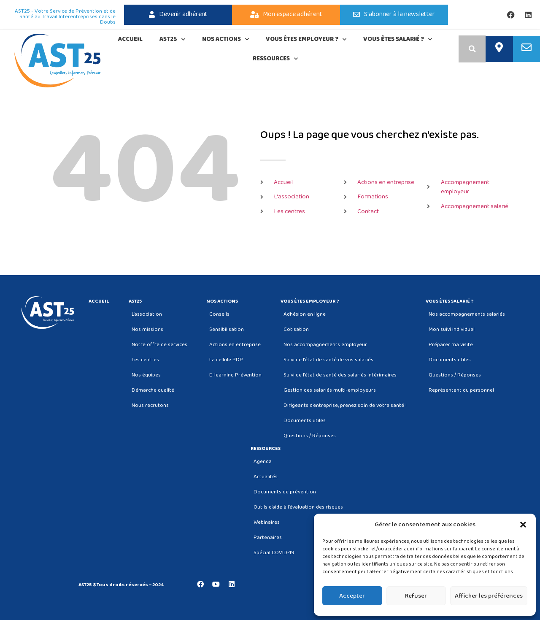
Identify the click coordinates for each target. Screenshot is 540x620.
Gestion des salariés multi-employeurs (330, 390)
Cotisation (296, 329)
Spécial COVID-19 (274, 552)
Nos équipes (146, 375)
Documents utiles (305, 420)
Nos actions (225, 39)
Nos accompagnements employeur (325, 344)
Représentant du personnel (461, 390)
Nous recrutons (150, 405)
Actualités (266, 476)
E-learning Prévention (235, 375)
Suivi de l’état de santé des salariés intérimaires (340, 375)
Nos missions (147, 329)
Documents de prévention (285, 491)
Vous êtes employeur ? (306, 39)
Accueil (130, 39)
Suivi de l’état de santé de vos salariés (328, 359)
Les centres (145, 359)
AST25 (172, 39)
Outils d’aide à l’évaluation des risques (298, 507)
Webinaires (267, 522)
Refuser (416, 596)
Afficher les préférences (489, 596)
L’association (147, 314)
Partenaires (268, 537)
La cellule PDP (226, 359)
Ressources (275, 58)
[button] (523, 524)
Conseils (219, 314)
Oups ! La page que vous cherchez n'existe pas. (369, 135)
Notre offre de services (159, 344)
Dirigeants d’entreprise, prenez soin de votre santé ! (345, 405)
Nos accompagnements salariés (467, 314)
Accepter (352, 596)
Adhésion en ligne (305, 314)
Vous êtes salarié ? (397, 39)
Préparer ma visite (451, 344)
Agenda (263, 461)
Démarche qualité (153, 390)
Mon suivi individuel (452, 329)
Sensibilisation (226, 329)
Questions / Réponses (310, 435)
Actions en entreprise (235, 344)
